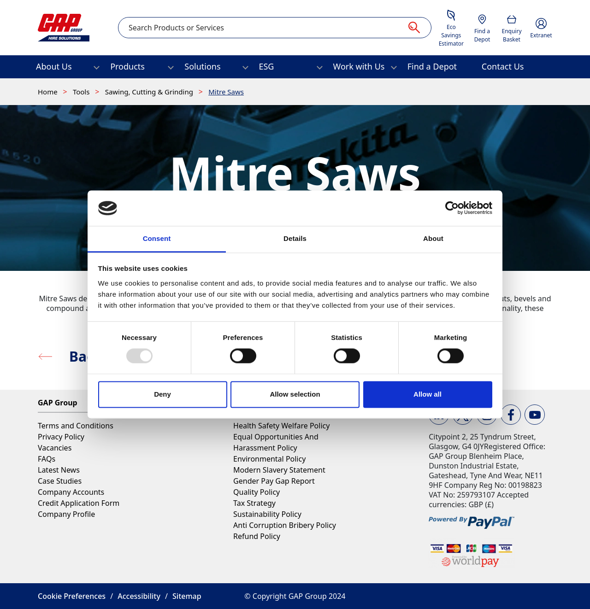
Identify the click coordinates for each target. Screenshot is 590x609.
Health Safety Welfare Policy (281, 426)
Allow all (427, 394)
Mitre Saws (226, 91)
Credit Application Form (78, 503)
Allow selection (295, 394)
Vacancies (54, 448)
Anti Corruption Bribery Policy (284, 525)
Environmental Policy (269, 459)
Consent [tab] (157, 238)
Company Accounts (71, 492)
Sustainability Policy (267, 514)
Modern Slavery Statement (279, 470)
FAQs (46, 459)
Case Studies (60, 481)
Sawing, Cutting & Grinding (150, 91)
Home (48, 91)
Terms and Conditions (75, 426)
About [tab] (433, 238)
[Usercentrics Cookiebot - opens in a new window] (452, 208)
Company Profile (66, 514)
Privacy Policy (61, 437)
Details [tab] (295, 238)
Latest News (59, 470)
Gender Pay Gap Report (274, 481)
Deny (162, 394)
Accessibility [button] (139, 596)
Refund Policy (256, 536)
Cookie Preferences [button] (72, 596)
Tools (82, 91)
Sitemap (186, 596)
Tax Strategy (254, 503)
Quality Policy (256, 492)
